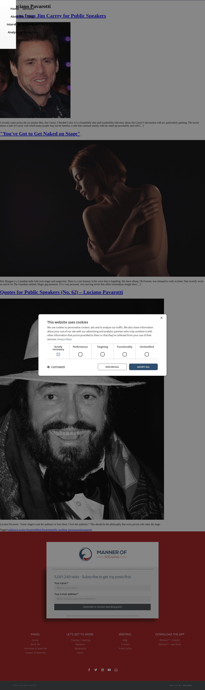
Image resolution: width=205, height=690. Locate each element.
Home (61, 12)
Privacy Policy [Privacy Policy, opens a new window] (65, 338)
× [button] (161, 317)
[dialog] (102, 345)
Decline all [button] (112, 366)
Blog (105, 12)
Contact (184, 12)
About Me (91, 12)
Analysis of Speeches (161, 12)
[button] (199, 12)
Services (75, 12)
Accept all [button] (143, 366)
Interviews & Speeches (127, 12)
